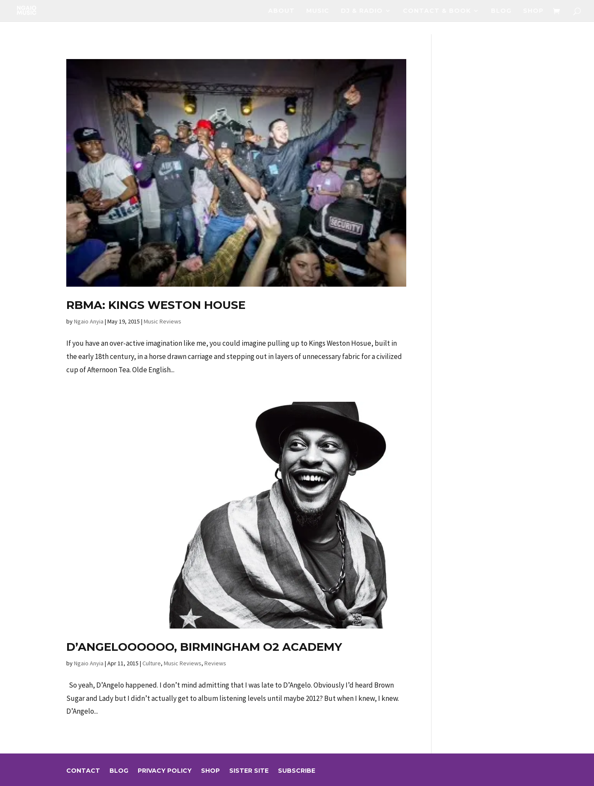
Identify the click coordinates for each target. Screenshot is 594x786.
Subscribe (296, 771)
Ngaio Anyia (88, 321)
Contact (83, 771)
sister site (249, 771)
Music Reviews (162, 321)
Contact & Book (437, 11)
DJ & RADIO (362, 11)
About (281, 11)
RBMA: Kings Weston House (155, 305)
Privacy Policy (165, 771)
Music (317, 11)
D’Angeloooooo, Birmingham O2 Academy (204, 647)
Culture (151, 663)
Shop (533, 11)
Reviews (215, 663)
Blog (501, 11)
